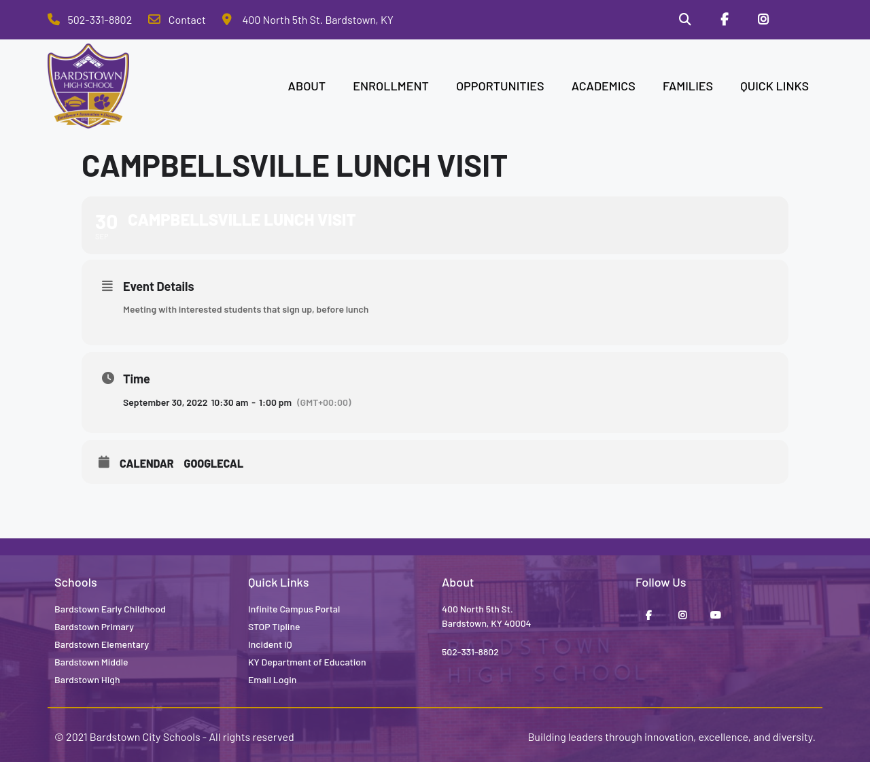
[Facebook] (724, 19)
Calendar (147, 463)
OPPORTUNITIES (500, 85)
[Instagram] (763, 19)
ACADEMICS (604, 85)
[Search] (685, 19)
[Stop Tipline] (802, 19)
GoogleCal (214, 463)
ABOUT (307, 85)
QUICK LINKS (774, 85)
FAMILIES (688, 85)
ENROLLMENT (391, 85)
